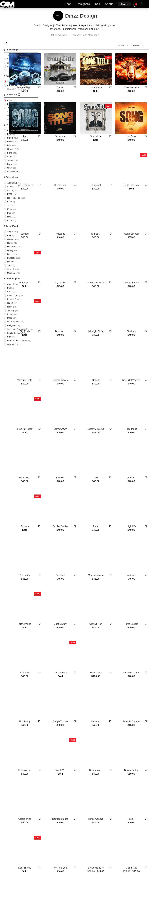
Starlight (53, 199)
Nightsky (108, 199)
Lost (135, 688)
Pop (9, 216)
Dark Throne (53, 727)
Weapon (11, 348)
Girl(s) (10, 306)
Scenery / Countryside (17, 333)
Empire (53, 767)
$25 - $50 (11, 62)
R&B (9, 220)
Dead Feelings (135, 160)
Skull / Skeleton (14, 336)
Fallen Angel (53, 648)
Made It (108, 322)
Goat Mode (108, 120)
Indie (9, 205)
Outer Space (13, 325)
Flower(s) (11, 303)
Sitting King (135, 727)
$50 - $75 (11, 66)
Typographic (12, 111)
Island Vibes (53, 525)
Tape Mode (135, 366)
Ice (53, 120)
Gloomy (10, 243)
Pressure (81, 485)
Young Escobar (135, 199)
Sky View (53, 565)
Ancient (135, 405)
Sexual (10, 273)
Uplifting (11, 276)
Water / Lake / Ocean (17, 344)
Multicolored (12, 175)
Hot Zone (135, 120)
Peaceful (11, 261)
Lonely (10, 254)
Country (10, 194)
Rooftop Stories (81, 688)
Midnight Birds (108, 283)
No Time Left (81, 727)
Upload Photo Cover (16, 92)
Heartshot (108, 160)
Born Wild (81, 283)
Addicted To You (135, 565)
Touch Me (81, 648)
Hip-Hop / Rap (13, 201)
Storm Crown (81, 366)
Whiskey (135, 485)
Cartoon (11, 115)
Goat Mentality (135, 80)
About (111, 4)
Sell (99, 4)
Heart (9, 310)
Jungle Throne (80, 605)
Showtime (81, 120)
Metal (9, 213)
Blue (9, 149)
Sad (9, 269)
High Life (135, 445)
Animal (10, 288)
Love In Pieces (53, 366)
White (10, 145)
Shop (69, 4)
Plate (108, 445)
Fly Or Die (81, 239)
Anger (10, 235)
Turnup (81, 767)
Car (8, 295)
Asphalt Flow (108, 525)
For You (54, 445)
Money (10, 318)
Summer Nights (54, 80)
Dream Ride (81, 160)
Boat (9, 291)
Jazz (9, 209)
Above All (108, 605)
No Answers (53, 239)
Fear (9, 239)
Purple (10, 141)
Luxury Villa (108, 80)
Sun (9, 340)
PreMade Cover (14, 89)
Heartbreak (12, 250)
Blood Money (108, 767)
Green (10, 160)
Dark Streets (80, 565)
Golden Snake (80, 445)
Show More (94, 782)
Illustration (12, 119)
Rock (9, 224)
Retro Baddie (135, 525)
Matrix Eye (53, 405)
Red (9, 134)
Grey (9, 171)
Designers (85, 4)
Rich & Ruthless (53, 160)
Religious (11, 329)
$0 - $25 (11, 59)
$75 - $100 (12, 70)
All (8, 85)
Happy (10, 246)
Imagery (11, 108)
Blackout (135, 283)
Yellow (10, 164)
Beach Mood (108, 648)
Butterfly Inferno (108, 366)
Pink (9, 137)
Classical (11, 190)
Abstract (11, 122)
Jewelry (10, 314)
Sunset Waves (80, 322)
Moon (9, 321)
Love (9, 258)
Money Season (108, 485)
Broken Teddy (135, 648)
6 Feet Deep (135, 767)
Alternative (12, 186)
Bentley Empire (108, 727)
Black (9, 156)
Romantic (11, 265)
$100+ (10, 74)
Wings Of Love (108, 688)
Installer (81, 405)
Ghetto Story (80, 525)
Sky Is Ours (108, 565)
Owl (108, 405)
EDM (9, 198)
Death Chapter (135, 239)
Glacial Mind (53, 688)
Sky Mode (53, 283)
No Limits (53, 485)
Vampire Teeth (53, 322)
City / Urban (12, 299)
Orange (10, 152)
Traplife (81, 80)
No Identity (53, 605)
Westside (81, 199)
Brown (10, 168)
